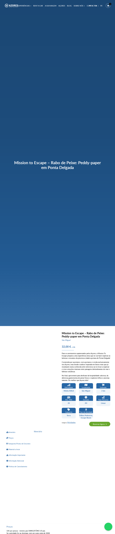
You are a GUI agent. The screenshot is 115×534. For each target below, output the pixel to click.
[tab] (18, 432)
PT (90, 6)
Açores (61, 6)
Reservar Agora (99, 424)
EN (96, 6)
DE (101, 6)
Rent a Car (38, 6)
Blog (69, 6)
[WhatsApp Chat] (108, 527)
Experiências (24, 6)
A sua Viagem (50, 6)
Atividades (71, 422)
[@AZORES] (11, 5)
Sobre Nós (79, 6)
